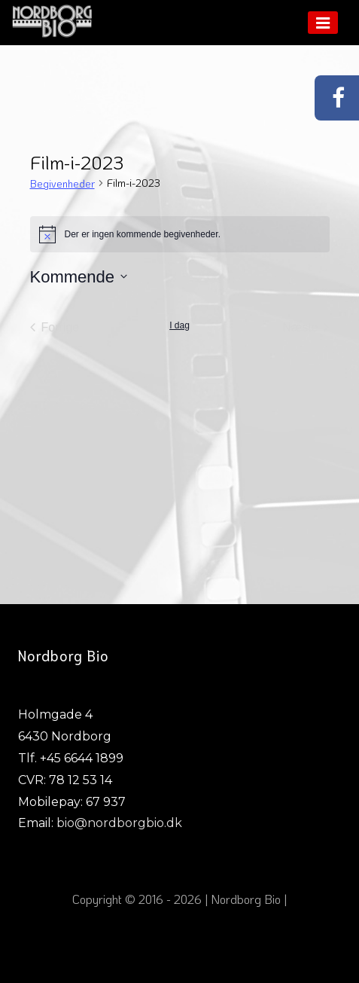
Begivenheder (62, 183)
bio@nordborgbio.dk (119, 823)
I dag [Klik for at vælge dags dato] (179, 325)
